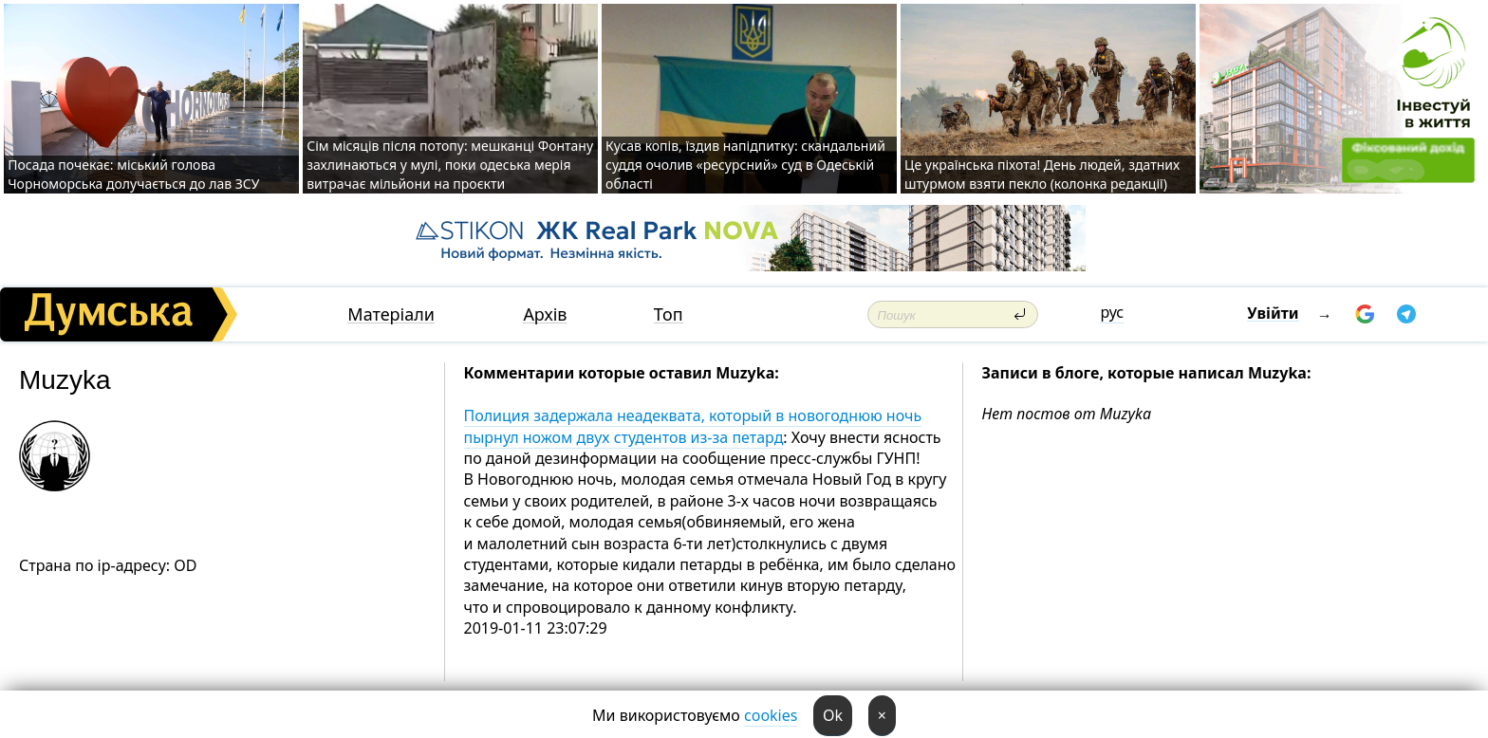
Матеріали (391, 314)
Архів (545, 314)
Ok (833, 715)
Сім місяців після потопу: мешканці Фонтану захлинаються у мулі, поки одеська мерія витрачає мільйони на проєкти (450, 165)
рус (1112, 312)
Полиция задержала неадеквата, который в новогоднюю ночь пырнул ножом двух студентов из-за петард (693, 426)
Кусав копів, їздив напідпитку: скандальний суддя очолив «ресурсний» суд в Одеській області (745, 165)
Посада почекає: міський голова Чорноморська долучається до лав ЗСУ (135, 174)
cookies (770, 715)
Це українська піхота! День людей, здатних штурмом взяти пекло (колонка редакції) (1042, 174)
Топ (668, 314)
